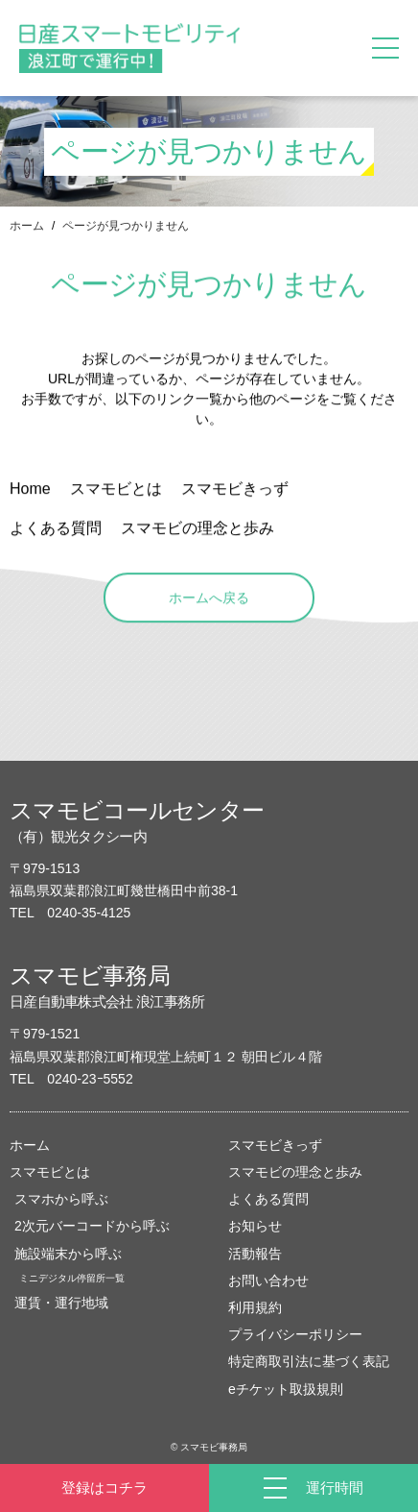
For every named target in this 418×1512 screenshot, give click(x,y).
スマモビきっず (275, 1145)
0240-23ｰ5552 (90, 1078)
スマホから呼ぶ (61, 1199)
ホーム (27, 225)
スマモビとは (50, 1172)
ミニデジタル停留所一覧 (72, 1278)
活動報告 (255, 1253)
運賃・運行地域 (61, 1302)
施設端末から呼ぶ (68, 1253)
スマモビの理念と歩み (295, 1172)
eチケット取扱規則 (285, 1389)
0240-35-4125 (88, 912)
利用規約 (255, 1307)
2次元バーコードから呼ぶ (92, 1225)
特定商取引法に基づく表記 (308, 1361)
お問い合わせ (268, 1280)
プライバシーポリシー (295, 1334)
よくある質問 (268, 1199)
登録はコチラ (104, 1487)
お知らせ (255, 1225)
